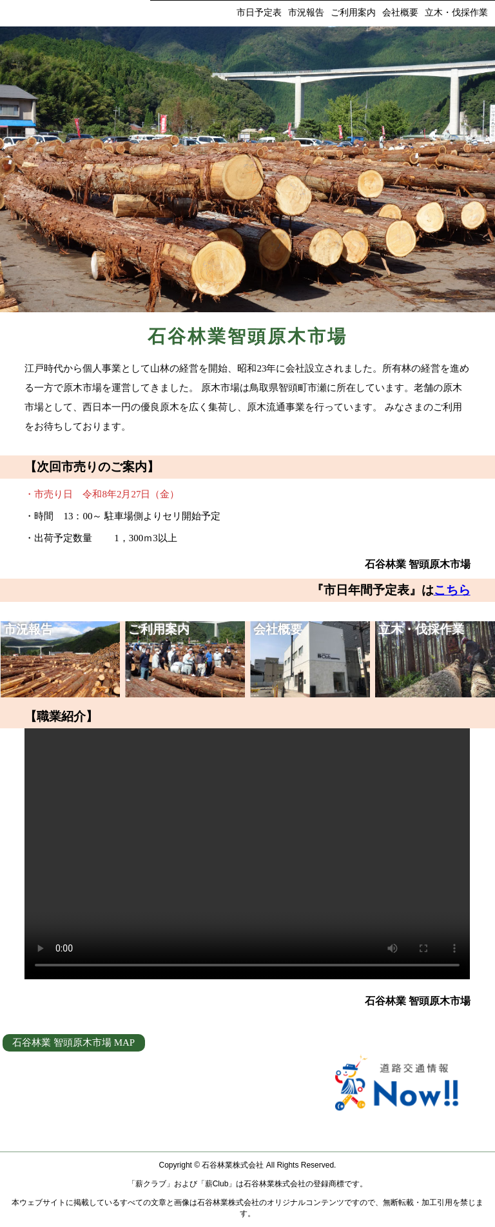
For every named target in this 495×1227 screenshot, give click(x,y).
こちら (452, 590)
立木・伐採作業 (456, 12)
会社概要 (400, 12)
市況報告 (306, 12)
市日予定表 (259, 12)
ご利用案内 (353, 12)
